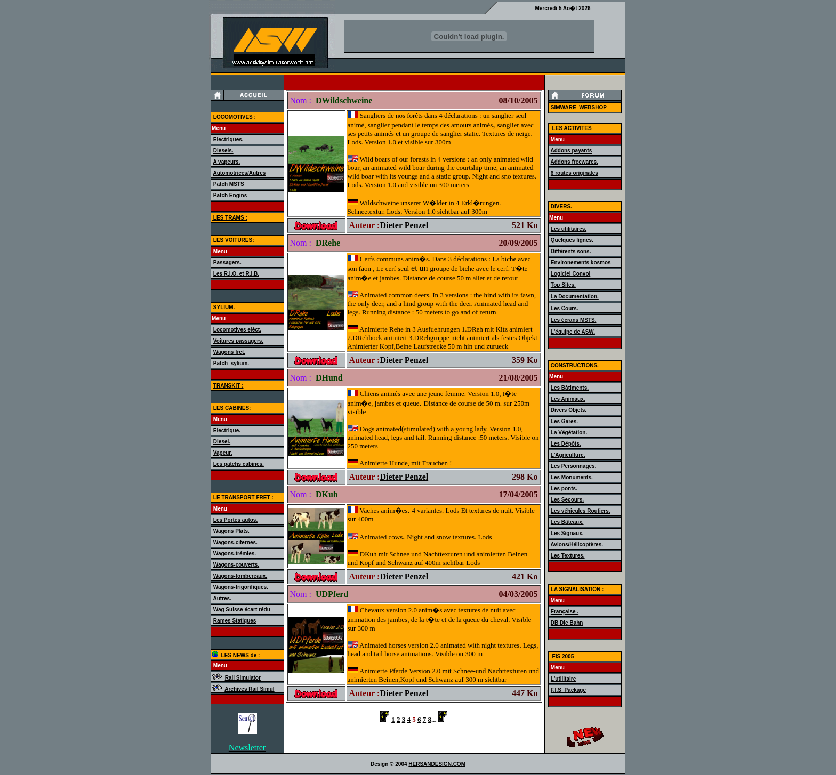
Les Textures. (568, 556)
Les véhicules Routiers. (580, 511)
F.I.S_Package (568, 690)
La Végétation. (569, 432)
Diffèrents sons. (571, 251)
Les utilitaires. (568, 229)
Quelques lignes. (572, 240)
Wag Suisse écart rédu (241, 609)
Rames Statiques (234, 621)
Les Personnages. (574, 466)
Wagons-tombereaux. (240, 576)
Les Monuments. (572, 477)
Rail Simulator (243, 678)
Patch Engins (230, 195)
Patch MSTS (228, 184)
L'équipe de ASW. (573, 332)
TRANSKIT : (228, 386)
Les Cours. (564, 308)
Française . (564, 612)
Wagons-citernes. (235, 542)
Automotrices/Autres (239, 173)
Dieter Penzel (404, 225)
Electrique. (226, 430)
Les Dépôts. (566, 444)
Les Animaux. (568, 399)
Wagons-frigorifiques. (240, 587)
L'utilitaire (563, 679)
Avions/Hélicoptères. (576, 544)
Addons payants (571, 151)
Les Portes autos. (235, 520)
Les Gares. (564, 421)
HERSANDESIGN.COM (436, 764)
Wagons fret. (229, 352)
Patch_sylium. (231, 363)
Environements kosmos (581, 262)
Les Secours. (567, 500)
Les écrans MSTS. (574, 320)
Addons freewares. (574, 162)
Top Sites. (563, 285)
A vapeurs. (226, 162)
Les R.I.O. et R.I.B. (236, 274)
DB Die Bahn (567, 623)
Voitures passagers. (238, 341)
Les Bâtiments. (570, 388)
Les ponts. (564, 488)
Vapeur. (222, 453)
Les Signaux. (567, 533)
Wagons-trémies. (234, 553)
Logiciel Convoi (570, 274)
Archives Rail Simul (249, 689)
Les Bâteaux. (567, 522)
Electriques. (228, 139)
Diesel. (221, 442)
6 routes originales (574, 173)
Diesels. (223, 151)
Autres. (222, 598)
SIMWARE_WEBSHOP (579, 107)
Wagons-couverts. (236, 565)
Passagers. (227, 262)
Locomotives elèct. (237, 330)
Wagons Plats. (231, 531)
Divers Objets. (568, 410)
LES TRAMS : (229, 218)
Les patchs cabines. (238, 464)
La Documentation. (575, 297)
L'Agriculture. (568, 455)
